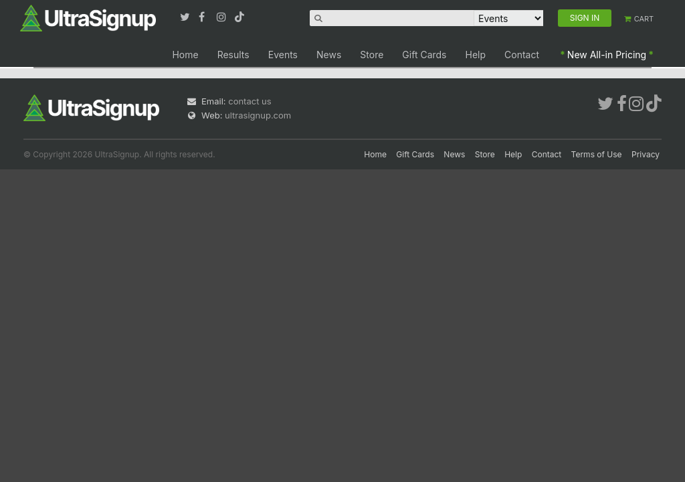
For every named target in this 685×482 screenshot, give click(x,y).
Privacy (645, 154)
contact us (249, 101)
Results (233, 54)
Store (371, 54)
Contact (521, 54)
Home (185, 54)
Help (476, 54)
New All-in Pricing (606, 54)
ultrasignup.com (258, 115)
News (328, 54)
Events (283, 54)
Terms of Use (596, 154)
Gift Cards (424, 54)
